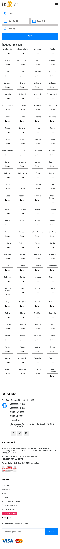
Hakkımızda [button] (6, 489)
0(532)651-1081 (16, 416)
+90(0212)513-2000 (18, 408)
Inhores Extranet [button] (9, 513)
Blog (4, 493)
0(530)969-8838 (17, 412)
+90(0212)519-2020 (18, 404)
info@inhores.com (17, 420)
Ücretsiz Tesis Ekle (9, 505)
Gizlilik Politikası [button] (8, 509)
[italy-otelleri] (30, 13)
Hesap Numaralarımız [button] (11, 501)
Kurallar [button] (5, 497)
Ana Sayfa (6, 485)
